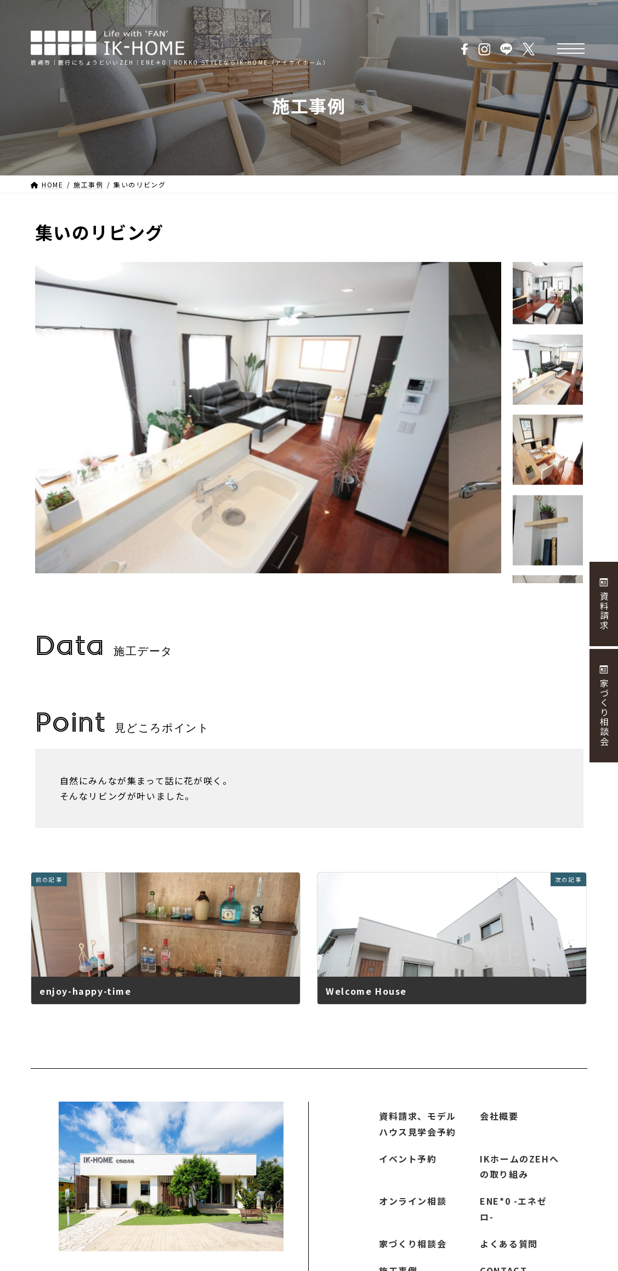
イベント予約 (408, 1158)
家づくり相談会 (412, 1243)
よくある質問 (509, 1243)
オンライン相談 (412, 1200)
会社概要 (499, 1115)
